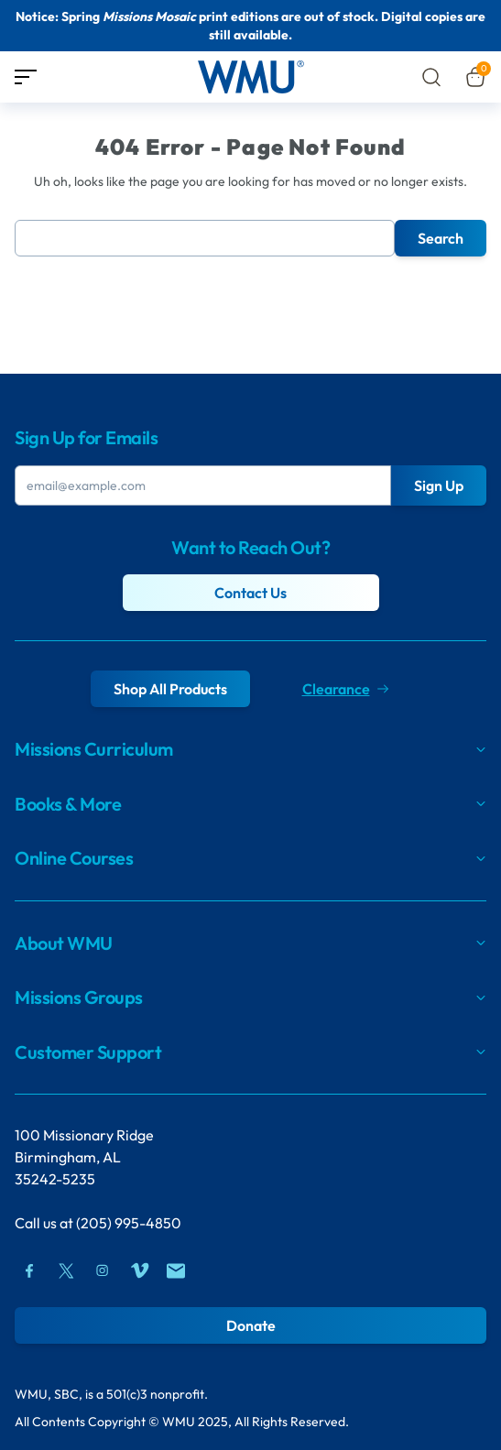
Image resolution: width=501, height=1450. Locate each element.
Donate (251, 1325)
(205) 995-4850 (128, 1223)
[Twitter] (66, 1270)
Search (440, 238)
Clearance (345, 689)
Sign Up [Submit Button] (438, 485)
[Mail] (176, 1270)
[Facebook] (29, 1270)
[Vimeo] (139, 1270)
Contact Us (250, 592)
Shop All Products (170, 689)
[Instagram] (102, 1270)
